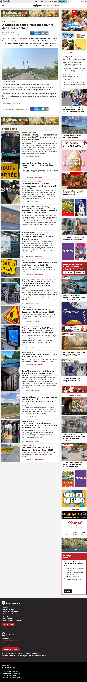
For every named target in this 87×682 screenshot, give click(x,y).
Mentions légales (8, 618)
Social (31, 326)
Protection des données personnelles (14, 614)
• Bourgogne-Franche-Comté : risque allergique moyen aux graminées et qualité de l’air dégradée (74, 58)
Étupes (4, 21)
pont (18, 103)
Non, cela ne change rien (72, 576)
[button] (82, 1)
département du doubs (9, 103)
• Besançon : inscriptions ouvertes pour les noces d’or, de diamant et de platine (72, 64)
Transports (12, 21)
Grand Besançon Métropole (30, 206)
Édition (46, 5)
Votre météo (74, 510)
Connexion (80, 272)
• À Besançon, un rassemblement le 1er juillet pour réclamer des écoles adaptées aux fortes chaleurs (73, 77)
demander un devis (11, 649)
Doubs (23, 260)
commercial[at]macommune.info (11, 644)
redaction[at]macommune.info (10, 640)
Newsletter (8, 624)
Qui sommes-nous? (9, 609)
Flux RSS (6, 616)
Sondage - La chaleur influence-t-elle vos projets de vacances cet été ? (74, 563)
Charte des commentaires (10, 611)
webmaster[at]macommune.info (11, 658)
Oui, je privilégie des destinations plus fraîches (74, 569)
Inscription (68, 272)
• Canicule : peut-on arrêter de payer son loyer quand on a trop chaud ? (74, 84)
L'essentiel (74, 52)
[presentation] (63, 405)
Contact (5, 607)
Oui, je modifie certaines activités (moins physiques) (74, 573)
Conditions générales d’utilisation (13, 620)
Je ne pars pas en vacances (73, 579)
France (23, 181)
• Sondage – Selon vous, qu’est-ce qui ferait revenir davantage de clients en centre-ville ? (74, 70)
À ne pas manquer (74, 396)
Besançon (24, 132)
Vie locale (52, 279)
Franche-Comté (26, 369)
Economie (30, 181)
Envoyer (68, 591)
